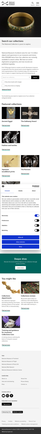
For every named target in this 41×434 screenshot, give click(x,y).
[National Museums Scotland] (8, 3)
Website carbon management (29, 424)
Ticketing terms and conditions (10, 424)
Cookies (10, 421)
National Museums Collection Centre (12, 370)
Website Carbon (17, 412)
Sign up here (7, 404)
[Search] (33, 4)
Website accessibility (20, 421)
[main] (20, 177)
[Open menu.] (37, 4)
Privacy (4, 421)
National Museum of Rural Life (10, 364)
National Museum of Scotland (10, 358)
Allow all (20, 237)
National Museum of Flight (9, 361)
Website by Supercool (7, 431)
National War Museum (8, 367)
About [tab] (34, 190)
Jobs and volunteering (8, 381)
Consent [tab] (7, 190)
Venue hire (24, 378)
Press (3, 384)
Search (35, 77)
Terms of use (32, 421)
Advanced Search (6, 89)
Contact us (24, 384)
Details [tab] (21, 190)
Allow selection (20, 242)
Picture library (25, 381)
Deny (20, 246)
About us (4, 378)
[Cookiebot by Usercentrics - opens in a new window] (32, 186)
